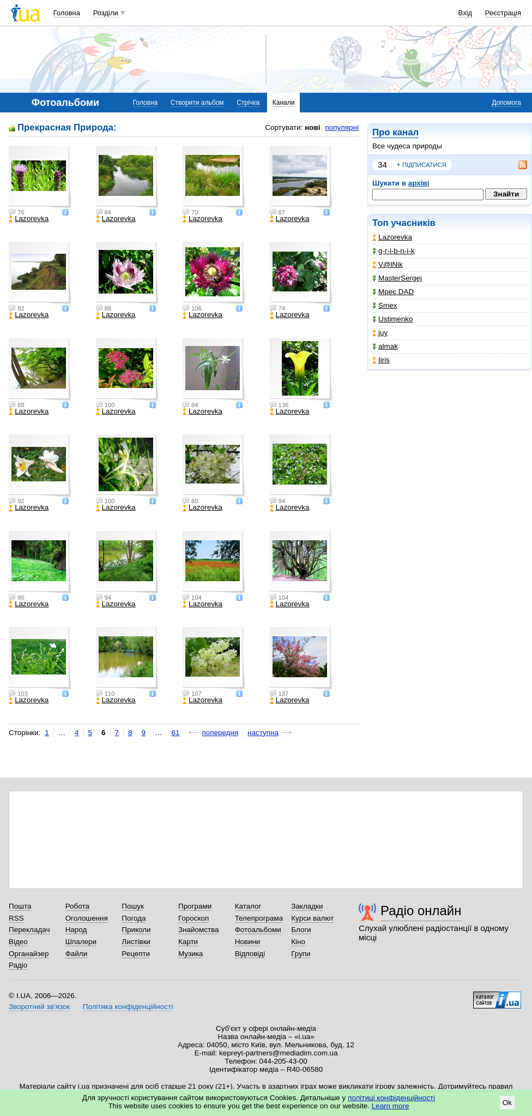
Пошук (133, 906)
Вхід (465, 13)
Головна (66, 13)
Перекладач (29, 930)
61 (175, 733)
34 (382, 164)
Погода (134, 918)
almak (385, 346)
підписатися (421, 164)
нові (312, 127)
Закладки (307, 906)
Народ (76, 930)
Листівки (136, 942)
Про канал (395, 132)
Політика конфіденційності (128, 1006)
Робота (77, 906)
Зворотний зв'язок (39, 1006)
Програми (194, 906)
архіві (419, 183)
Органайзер (29, 954)
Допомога (506, 102)
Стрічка (248, 102)
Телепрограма (259, 918)
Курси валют (312, 918)
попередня (220, 733)
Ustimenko (392, 319)
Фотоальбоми (258, 930)
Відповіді (250, 954)
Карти (188, 942)
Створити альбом (197, 102)
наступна (263, 733)
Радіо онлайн (421, 910)
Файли (76, 954)
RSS (16, 918)
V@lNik (387, 264)
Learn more (390, 1106)
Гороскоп (193, 918)
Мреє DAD (393, 292)
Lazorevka (392, 237)
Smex (384, 305)
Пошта (20, 906)
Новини (248, 942)
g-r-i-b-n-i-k (393, 251)
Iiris (381, 360)
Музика (190, 954)
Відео (18, 942)
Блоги (301, 930)
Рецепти (136, 954)
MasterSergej (397, 278)
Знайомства (198, 930)
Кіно (298, 942)
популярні (342, 127)
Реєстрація (503, 13)
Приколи (136, 930)
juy (380, 333)
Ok (507, 1103)
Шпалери (80, 942)
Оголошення (86, 918)
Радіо (18, 965)
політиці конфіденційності (391, 1098)
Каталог (248, 906)
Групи (300, 954)
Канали (284, 102)
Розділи (105, 13)
